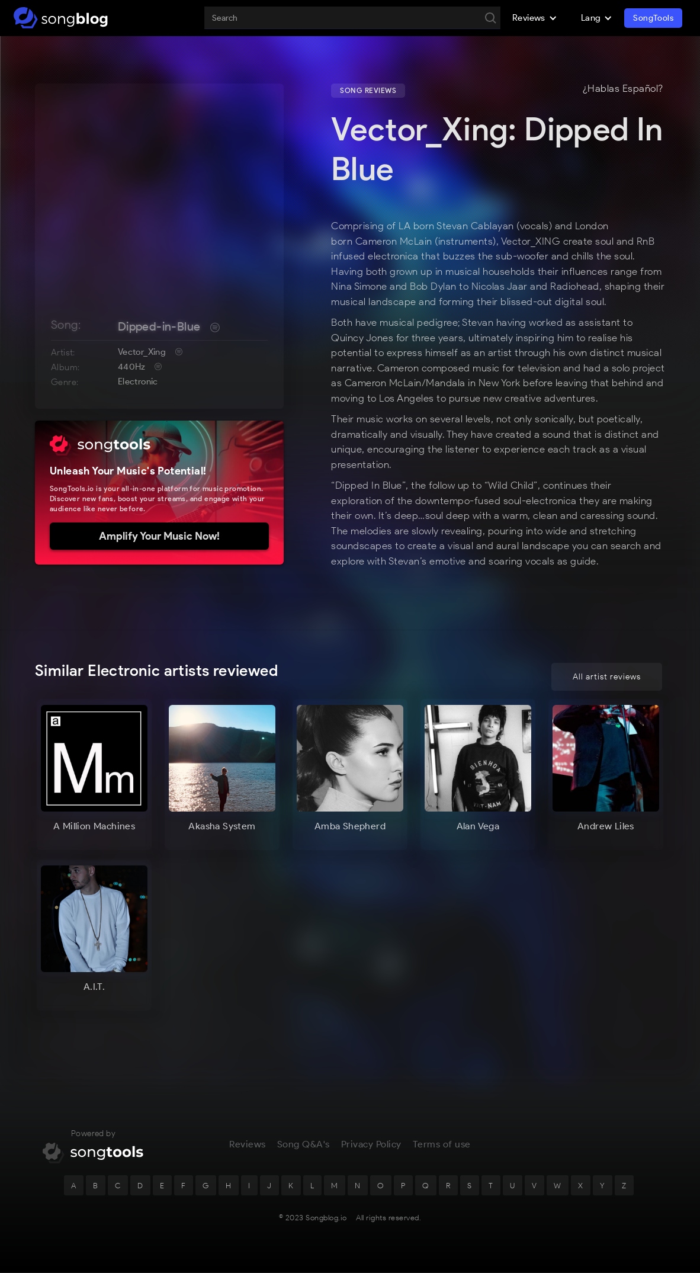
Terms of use (442, 1145)
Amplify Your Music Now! (159, 536)
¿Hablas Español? (623, 89)
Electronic (138, 381)
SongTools (653, 18)
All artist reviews (607, 677)
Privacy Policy (371, 1145)
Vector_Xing (142, 352)
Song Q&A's (303, 1145)
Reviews (247, 1145)
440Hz (132, 366)
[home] (61, 17)
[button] (534, 18)
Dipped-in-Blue (159, 326)
